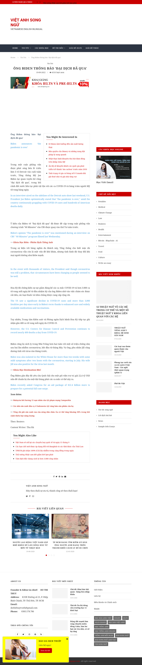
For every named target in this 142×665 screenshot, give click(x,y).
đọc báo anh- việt (103, 618)
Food (100, 252)
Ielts (125, 618)
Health (101, 229)
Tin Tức (25, 48)
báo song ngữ (122, 635)
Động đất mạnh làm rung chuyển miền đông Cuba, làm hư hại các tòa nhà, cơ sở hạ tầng (79, 626)
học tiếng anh (101, 627)
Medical (101, 207)
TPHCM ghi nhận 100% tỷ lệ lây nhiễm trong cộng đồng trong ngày (45, 450)
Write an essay (104, 263)
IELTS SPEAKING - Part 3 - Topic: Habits (58, 2)
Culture (101, 257)
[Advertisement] (91, 24)
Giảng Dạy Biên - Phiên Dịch (26, 55)
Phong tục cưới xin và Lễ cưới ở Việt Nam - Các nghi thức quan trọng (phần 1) (122, 367)
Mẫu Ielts (49, 55)
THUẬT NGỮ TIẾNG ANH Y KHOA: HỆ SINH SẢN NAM (121, 332)
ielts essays (100, 622)
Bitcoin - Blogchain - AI (108, 240)
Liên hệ (97, 596)
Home (15, 48)
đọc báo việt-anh (117, 622)
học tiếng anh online (105, 631)
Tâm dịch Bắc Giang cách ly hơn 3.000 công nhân (37, 458)
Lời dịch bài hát (105, 415)
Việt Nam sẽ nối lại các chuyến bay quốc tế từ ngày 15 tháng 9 (42, 442)
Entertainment (104, 235)
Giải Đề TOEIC (92, 48)
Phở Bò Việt (119, 383)
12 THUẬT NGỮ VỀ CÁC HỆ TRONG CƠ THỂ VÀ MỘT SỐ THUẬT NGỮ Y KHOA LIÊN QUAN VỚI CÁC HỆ (112, 311)
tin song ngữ (101, 644)
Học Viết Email (104, 182)
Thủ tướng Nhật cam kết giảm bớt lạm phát (34, 454)
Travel (101, 246)
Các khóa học (42, 48)
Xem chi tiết (45, 650)
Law (100, 218)
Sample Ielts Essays (106, 426)
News (100, 421)
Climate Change (105, 212)
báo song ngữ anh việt (105, 640)
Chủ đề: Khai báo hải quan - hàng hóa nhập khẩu (80, 592)
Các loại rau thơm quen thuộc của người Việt (122, 349)
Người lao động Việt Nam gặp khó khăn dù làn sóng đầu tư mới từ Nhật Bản (30, 545)
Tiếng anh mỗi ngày (104, 635)
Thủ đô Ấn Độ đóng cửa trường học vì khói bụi (79, 607)
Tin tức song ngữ (105, 409)
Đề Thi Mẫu (57, 48)
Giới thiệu (98, 589)
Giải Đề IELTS (75, 48)
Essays (117, 618)
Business (102, 224)
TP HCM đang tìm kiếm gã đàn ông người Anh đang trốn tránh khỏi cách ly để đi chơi (70, 545)
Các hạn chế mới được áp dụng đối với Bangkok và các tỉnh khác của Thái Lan (49, 446)
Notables (102, 201)
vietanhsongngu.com (71, 661)
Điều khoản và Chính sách (105, 602)
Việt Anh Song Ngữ (37, 486)
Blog (61, 55)
